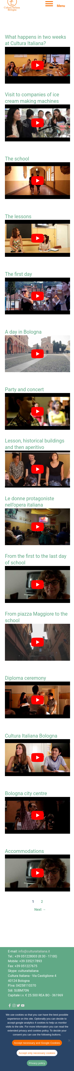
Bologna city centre (26, 793)
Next (40, 910)
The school (17, 159)
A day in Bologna (23, 332)
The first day (18, 274)
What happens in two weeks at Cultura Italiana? (35, 40)
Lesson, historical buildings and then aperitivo (34, 444)
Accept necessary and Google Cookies (37, 1042)
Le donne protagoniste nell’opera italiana (29, 502)
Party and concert (24, 389)
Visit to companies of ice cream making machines (32, 98)
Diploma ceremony (25, 678)
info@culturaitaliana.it (34, 951)
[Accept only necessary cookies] (69, 1040)
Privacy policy (37, 1063)
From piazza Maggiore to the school (36, 617)
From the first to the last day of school (35, 559)
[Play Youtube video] (37, 65)
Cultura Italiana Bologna (31, 736)
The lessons (18, 216)
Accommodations (24, 851)
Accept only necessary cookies (37, 1053)
